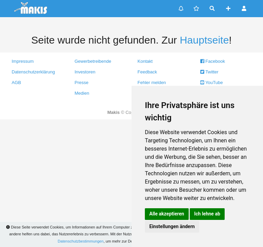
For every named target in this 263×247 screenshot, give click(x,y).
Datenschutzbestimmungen (81, 241)
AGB (16, 82)
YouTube (211, 82)
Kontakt (145, 61)
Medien (82, 93)
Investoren (85, 71)
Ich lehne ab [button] (207, 213)
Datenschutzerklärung (33, 71)
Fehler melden (152, 82)
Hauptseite (204, 40)
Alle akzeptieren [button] (166, 213)
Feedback (147, 71)
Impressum (23, 61)
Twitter (209, 71)
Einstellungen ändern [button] (172, 226)
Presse (81, 82)
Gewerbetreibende (93, 61)
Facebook (212, 61)
